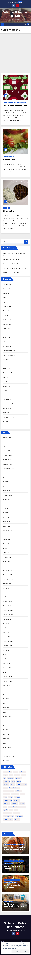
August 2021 (7, 539)
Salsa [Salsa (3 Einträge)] (5, 806)
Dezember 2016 (8, 721)
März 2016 (6, 743)
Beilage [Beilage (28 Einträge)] (15, 771)
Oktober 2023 (7, 464)
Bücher (5, 289)
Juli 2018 (6, 650)
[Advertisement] (15, 50)
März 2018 (6, 663)
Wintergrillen (22, 102)
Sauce (12, 156)
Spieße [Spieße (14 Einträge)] (5, 810)
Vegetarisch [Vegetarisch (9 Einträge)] (16, 813)
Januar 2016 (7, 747)
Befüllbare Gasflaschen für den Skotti (15, 268)
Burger (5, 293)
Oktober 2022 (7, 508)
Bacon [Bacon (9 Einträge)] (5, 771)
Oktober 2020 (7, 575)
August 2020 (7, 583)
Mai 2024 (6, 446)
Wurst (5, 421)
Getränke (6, 328)
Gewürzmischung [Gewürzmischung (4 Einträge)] (22, 784)
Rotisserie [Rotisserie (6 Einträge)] (14, 803)
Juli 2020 (6, 588)
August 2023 (7, 473)
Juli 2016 (6, 725)
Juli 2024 (6, 442)
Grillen (5, 337)
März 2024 (6, 451)
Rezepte (8, 156)
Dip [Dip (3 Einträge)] (4, 778)
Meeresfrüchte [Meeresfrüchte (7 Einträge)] (8, 800)
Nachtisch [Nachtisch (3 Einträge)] (16, 800)
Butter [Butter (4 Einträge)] (11, 775)
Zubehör (5, 426)
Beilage (5, 284)
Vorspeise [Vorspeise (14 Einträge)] (6, 816)
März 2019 (6, 637)
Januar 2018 (7, 672)
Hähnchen (6, 342)
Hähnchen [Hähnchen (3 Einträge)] (6, 794)
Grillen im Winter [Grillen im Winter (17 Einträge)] (8, 791)
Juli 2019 (6, 623)
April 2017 (6, 707)
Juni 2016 (6, 730)
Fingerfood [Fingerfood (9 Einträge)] (7, 781)
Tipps (5, 395)
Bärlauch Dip (8, 211)
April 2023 (6, 490)
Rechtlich (6, 364)
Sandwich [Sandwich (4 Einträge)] (11, 806)
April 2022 (6, 521)
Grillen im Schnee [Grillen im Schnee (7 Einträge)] (14, 787)
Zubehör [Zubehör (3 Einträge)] (17, 819)
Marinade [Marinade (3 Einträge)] (17, 797)
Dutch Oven (7, 306)
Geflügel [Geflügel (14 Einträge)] (6, 784)
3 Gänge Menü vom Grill (11, 272)
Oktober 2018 (7, 645)
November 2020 (8, 570)
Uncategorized (7, 399)
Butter (5, 297)
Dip (3, 102)
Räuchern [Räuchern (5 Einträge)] (22, 803)
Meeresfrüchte (8, 350)
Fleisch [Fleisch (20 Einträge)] (19, 781)
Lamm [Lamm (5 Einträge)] (10, 797)
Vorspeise (6, 408)
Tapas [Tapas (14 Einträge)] (16, 810)
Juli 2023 (6, 477)
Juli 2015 (6, 761)
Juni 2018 (6, 654)
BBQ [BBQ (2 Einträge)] (10, 771)
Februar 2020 (7, 601)
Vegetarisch (7, 404)
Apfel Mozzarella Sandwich (12, 264)
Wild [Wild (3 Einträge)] (12, 816)
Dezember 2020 (8, 566)
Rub (16, 102)
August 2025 (7, 437)
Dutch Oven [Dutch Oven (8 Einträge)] (18, 778)
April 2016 (6, 738)
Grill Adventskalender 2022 (15, 106)
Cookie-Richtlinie (11, 948)
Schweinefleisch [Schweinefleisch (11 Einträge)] (20, 806)
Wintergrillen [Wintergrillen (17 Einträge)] (19, 816)
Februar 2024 (7, 455)
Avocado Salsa (9, 160)
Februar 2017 (7, 716)
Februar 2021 (7, 557)
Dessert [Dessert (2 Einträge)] (23, 775)
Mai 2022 (6, 517)
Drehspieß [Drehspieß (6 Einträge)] (10, 778)
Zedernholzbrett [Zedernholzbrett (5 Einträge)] (8, 819)
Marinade (6, 346)
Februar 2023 (7, 495)
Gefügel (5, 320)
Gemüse (5, 324)
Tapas (5, 390)
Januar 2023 (7, 499)
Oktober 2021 (7, 535)
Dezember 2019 (8, 610)
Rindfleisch (6, 373)
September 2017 (8, 685)
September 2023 (8, 468)
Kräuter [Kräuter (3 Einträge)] (23, 794)
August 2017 (7, 690)
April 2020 (6, 597)
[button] (25, 24)
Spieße (5, 386)
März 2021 (6, 552)
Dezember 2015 (8, 752)
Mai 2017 (6, 703)
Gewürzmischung (10, 102)
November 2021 (8, 530)
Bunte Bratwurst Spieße (11, 259)
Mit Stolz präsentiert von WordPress (11, 941)
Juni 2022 (6, 513)
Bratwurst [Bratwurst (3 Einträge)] (22, 771)
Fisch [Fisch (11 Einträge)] (13, 781)
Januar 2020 (7, 606)
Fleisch (5, 315)
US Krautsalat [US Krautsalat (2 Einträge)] (7, 813)
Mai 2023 (6, 486)
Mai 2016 (6, 734)
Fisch (4, 311)
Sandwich (17, 880)
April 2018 (6, 659)
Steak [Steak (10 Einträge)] (11, 810)
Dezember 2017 (8, 676)
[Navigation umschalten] (14, 24)
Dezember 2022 (8, 504)
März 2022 (6, 526)
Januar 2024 (7, 460)
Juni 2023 (6, 482)
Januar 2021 (7, 561)
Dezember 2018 (8, 641)
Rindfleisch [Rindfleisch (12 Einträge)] (7, 803)
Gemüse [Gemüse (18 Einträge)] (12, 784)
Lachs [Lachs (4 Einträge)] (5, 797)
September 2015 (8, 756)
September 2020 (8, 579)
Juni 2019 (6, 628)
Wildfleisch (6, 412)
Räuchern (6, 359)
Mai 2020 (6, 592)
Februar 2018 (7, 668)
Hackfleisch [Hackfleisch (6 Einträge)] (18, 791)
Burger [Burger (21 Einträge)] (5, 775)
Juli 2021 (6, 544)
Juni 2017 (6, 699)
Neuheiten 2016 (8, 355)
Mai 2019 (6, 632)
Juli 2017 (6, 694)
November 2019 (8, 614)
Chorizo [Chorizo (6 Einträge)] (17, 775)
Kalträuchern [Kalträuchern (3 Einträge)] (15, 794)
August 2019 (7, 619)
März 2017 (6, 712)
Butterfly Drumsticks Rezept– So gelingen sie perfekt (14, 849)
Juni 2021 (6, 548)
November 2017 (8, 681)
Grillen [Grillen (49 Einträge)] (5, 787)
